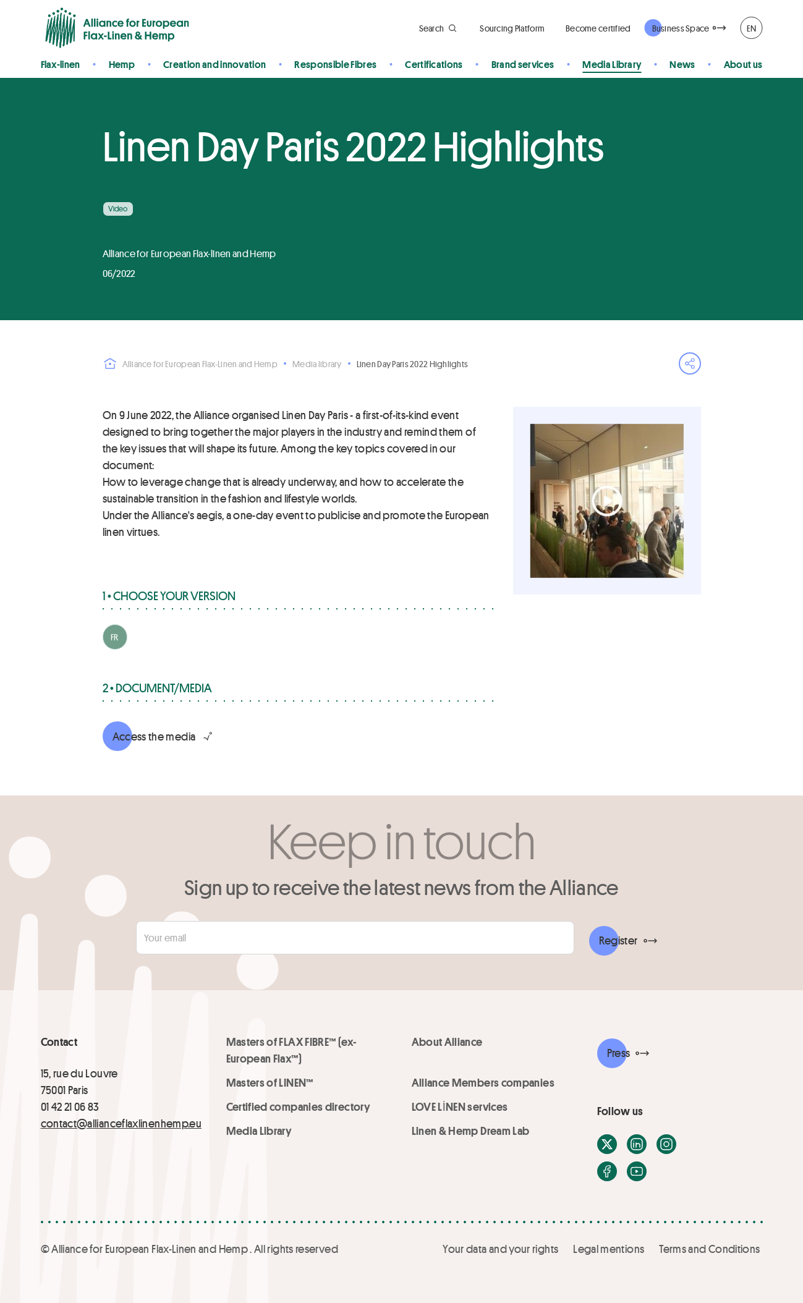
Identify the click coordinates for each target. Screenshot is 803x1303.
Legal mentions (608, 1248)
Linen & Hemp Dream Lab (471, 1130)
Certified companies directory (298, 1106)
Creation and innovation (214, 63)
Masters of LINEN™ (269, 1082)
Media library (317, 364)
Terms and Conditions (709, 1248)
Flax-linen (60, 63)
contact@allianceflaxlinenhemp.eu (121, 1123)
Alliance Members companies (483, 1082)
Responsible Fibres (335, 63)
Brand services (522, 63)
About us (743, 63)
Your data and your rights (500, 1248)
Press (619, 1052)
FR (115, 637)
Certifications (433, 63)
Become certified (598, 28)
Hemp (122, 63)
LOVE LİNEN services (460, 1106)
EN (752, 28)
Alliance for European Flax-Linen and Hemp (190, 363)
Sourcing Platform (512, 28)
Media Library (611, 63)
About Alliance (447, 1041)
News (682, 63)
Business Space (681, 28)
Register (618, 940)
